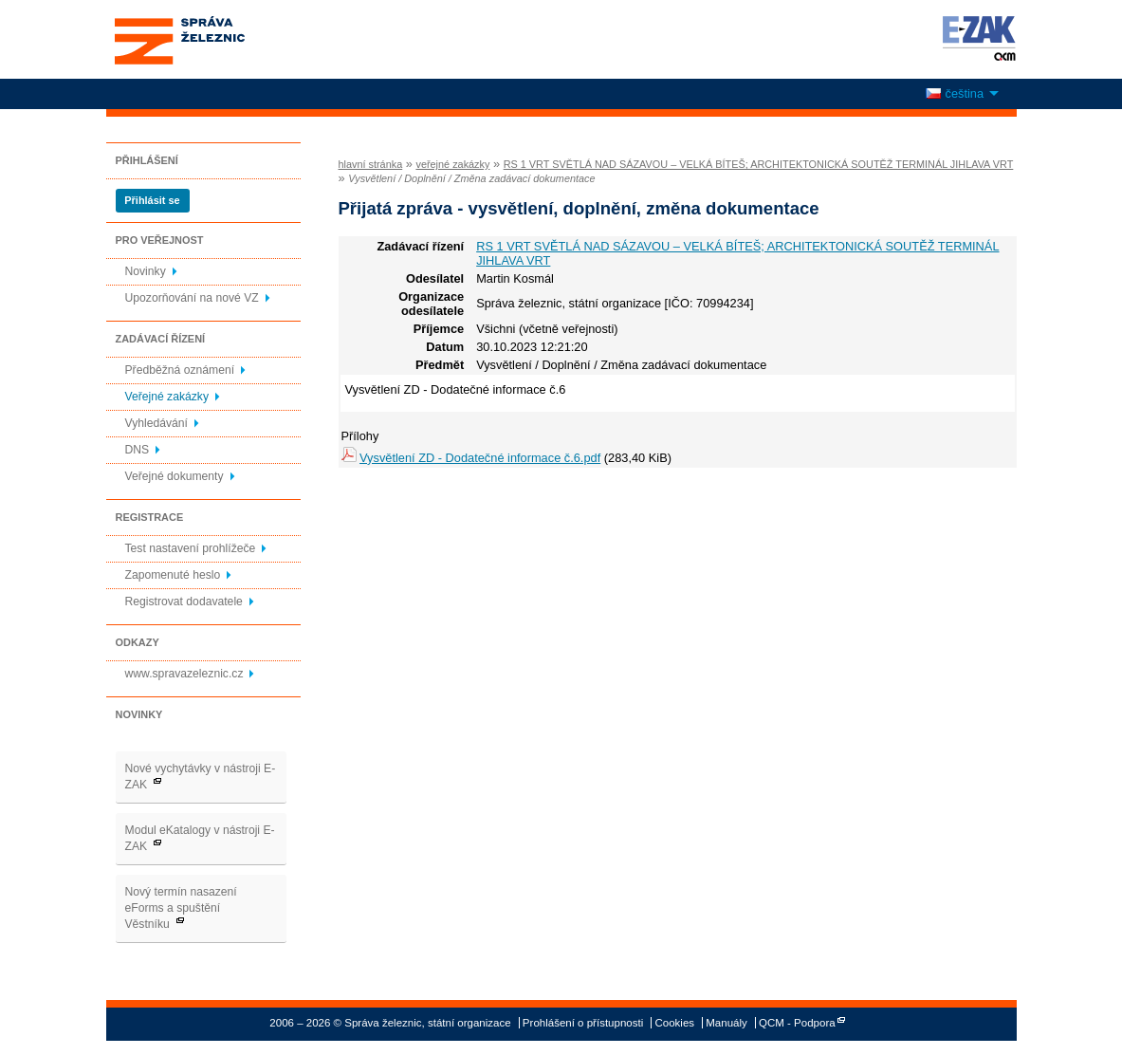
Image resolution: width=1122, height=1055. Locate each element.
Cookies (674, 1022)
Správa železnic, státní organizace (214, 39)
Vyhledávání (156, 423)
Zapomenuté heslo (173, 575)
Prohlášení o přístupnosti (583, 1022)
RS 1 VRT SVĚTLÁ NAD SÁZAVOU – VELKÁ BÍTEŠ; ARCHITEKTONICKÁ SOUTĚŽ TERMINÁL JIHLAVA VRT (759, 164)
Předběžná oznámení (180, 370)
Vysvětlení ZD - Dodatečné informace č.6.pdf (479, 458)
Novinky (145, 271)
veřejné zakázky (452, 164)
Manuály (726, 1022)
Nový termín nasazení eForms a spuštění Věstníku (181, 908)
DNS (137, 449)
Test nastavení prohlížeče (190, 548)
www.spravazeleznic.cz (184, 673)
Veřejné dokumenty (174, 476)
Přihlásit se (151, 200)
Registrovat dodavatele (184, 601)
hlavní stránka (371, 164)
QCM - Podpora (797, 1022)
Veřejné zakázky (167, 396)
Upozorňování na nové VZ (192, 298)
